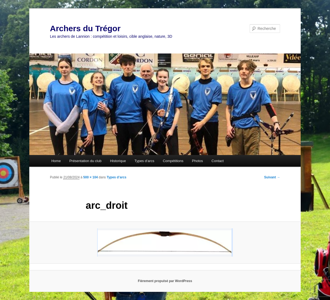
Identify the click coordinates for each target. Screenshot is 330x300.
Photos (197, 161)
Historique (118, 161)
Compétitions (173, 161)
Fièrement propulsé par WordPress (165, 281)
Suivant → (272, 177)
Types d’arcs (144, 161)
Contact (217, 161)
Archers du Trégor (85, 28)
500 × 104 (90, 177)
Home (56, 161)
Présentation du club (85, 161)
